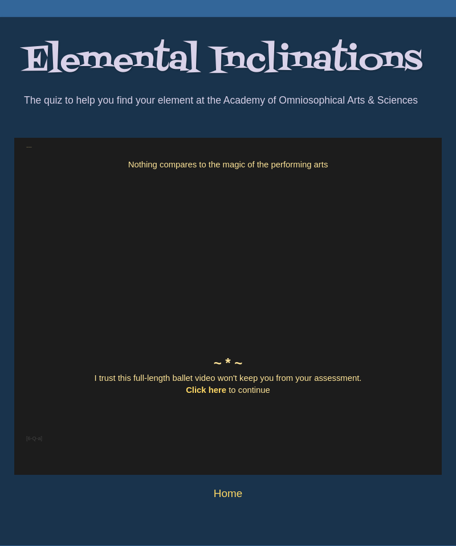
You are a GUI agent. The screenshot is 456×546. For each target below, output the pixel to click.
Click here (206, 390)
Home (228, 493)
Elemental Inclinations (222, 61)
